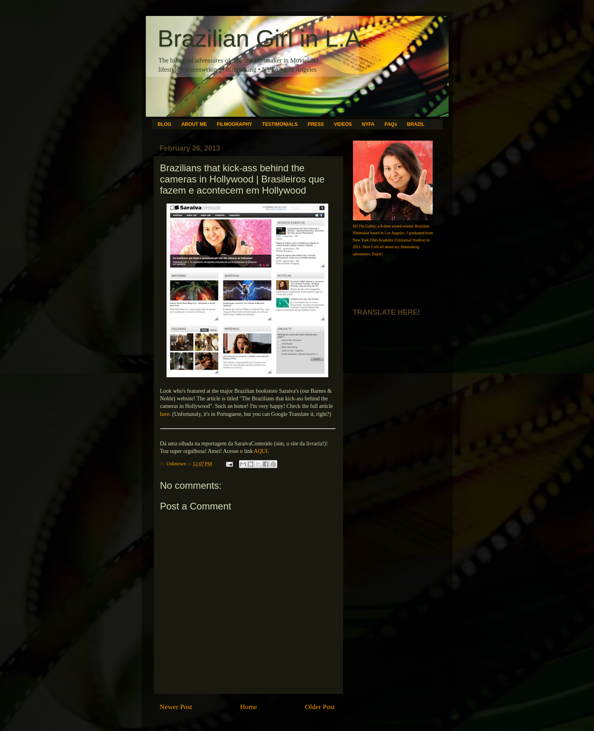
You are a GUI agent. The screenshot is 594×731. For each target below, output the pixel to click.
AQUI (261, 451)
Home (248, 707)
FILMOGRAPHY (234, 124)
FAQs (390, 124)
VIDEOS (343, 124)
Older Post (320, 707)
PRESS (316, 124)
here (165, 414)
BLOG (165, 124)
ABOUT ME (194, 124)
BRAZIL (416, 124)
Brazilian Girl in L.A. (263, 38)
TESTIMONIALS (280, 124)
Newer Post (176, 707)
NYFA (368, 124)
